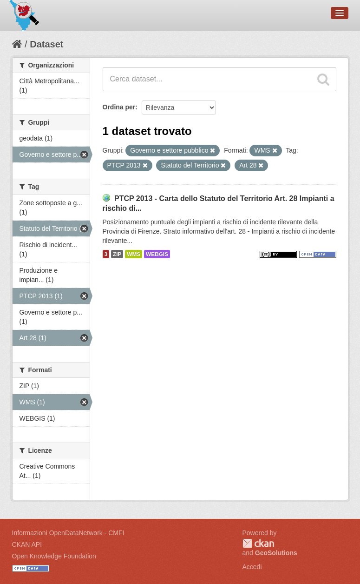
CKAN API (27, 544)
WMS (133, 254)
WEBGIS (157, 254)
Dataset (46, 44)
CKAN (258, 543)
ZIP (117, 254)
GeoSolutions (276, 553)
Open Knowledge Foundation (54, 556)
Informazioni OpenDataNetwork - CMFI (68, 533)
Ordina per (119, 107)
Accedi (252, 567)
